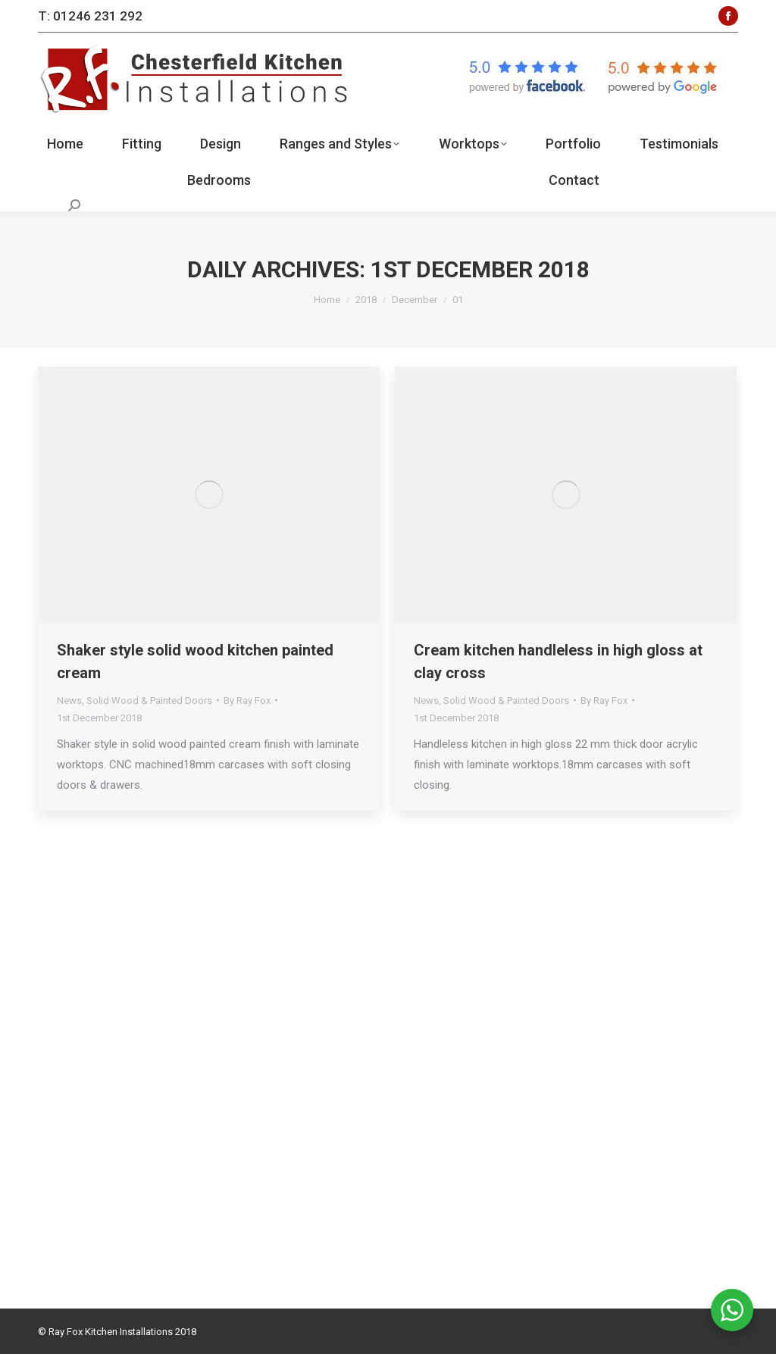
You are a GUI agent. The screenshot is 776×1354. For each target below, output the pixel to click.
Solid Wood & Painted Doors (149, 700)
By (247, 700)
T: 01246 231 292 (90, 15)
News (69, 700)
